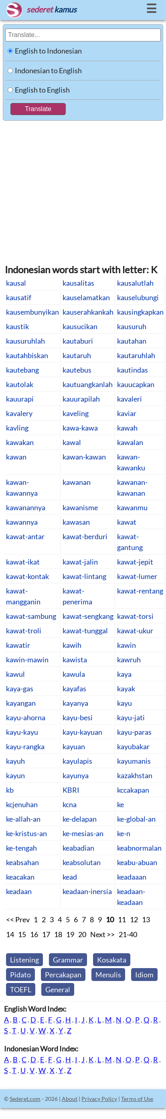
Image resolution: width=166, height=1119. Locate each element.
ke (120, 804)
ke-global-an (136, 818)
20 (82, 934)
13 (146, 919)
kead (70, 876)
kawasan (76, 521)
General (57, 989)
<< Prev (18, 919)
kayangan (21, 703)
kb (10, 789)
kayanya (75, 703)
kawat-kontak (27, 576)
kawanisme (80, 507)
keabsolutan (82, 862)
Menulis (108, 974)
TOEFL (20, 989)
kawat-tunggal (85, 630)
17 (46, 934)
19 (70, 934)
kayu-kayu (22, 731)
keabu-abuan (137, 862)
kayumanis (134, 760)
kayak (126, 688)
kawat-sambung (31, 616)
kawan (16, 456)
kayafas (74, 688)
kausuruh (131, 326)
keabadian (78, 847)
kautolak (19, 384)
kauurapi (20, 398)
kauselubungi (138, 297)
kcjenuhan (22, 804)
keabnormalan (139, 847)
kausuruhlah (25, 340)
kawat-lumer (137, 576)
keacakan (20, 876)
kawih (72, 645)
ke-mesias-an (83, 833)
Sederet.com (25, 1098)
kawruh (129, 659)
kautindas (132, 369)
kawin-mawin (27, 659)
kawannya (22, 521)
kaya (124, 674)
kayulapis (77, 760)
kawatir (18, 645)
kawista (75, 659)
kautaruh (77, 355)
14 (10, 934)
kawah (127, 427)
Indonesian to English (48, 70)
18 (58, 934)
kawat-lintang (84, 576)
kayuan (74, 746)
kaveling (76, 413)
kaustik (17, 326)
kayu (124, 703)
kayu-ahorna (25, 717)
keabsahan (22, 862)
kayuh (15, 760)
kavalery (19, 413)
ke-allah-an (23, 818)
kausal (16, 282)
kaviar (126, 413)
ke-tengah (21, 847)
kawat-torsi (135, 616)
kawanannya (25, 507)
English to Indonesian (48, 50)
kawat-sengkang (88, 616)
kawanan (77, 482)
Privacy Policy (99, 1098)
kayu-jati (131, 717)
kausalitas (78, 282)
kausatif (18, 297)
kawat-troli (23, 630)
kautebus (77, 369)
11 (122, 919)
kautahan (131, 340)
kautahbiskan (27, 355)
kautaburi (78, 340)
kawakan (20, 442)
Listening (24, 959)
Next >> (102, 934)
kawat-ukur (135, 630)
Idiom (144, 974)
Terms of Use (137, 1098)
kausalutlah (135, 282)
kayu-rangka (25, 746)
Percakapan (63, 974)
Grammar (68, 959)
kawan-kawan (84, 456)
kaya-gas (19, 688)
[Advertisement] (79, 188)
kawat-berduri (85, 536)
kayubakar (133, 746)
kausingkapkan (140, 311)
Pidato (20, 974)
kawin (126, 645)
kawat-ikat (23, 561)
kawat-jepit (135, 561)
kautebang (22, 369)
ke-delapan (80, 818)
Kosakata (111, 959)
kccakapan (133, 789)
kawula (74, 674)
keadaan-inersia (87, 891)
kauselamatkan (86, 297)
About (69, 1098)
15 (22, 934)
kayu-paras (134, 731)
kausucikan (80, 326)
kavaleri (129, 398)
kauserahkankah (88, 311)
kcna (70, 804)
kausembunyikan (32, 311)
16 (34, 934)
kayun (15, 775)
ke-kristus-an (26, 833)
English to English (42, 89)
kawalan (130, 442)
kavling (17, 427)
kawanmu (132, 507)
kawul (15, 674)
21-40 (128, 934)
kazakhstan (134, 775)
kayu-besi (78, 717)
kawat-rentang (140, 590)
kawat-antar (25, 536)
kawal (72, 442)
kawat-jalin (80, 561)
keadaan (19, 891)
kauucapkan (135, 384)
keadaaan (131, 876)
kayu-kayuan (82, 731)
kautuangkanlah (88, 384)
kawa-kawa (80, 427)
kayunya (76, 775)
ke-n (123, 833)
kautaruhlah (136, 355)
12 (134, 919)
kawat (126, 521)
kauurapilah (81, 398)
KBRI (71, 789)
